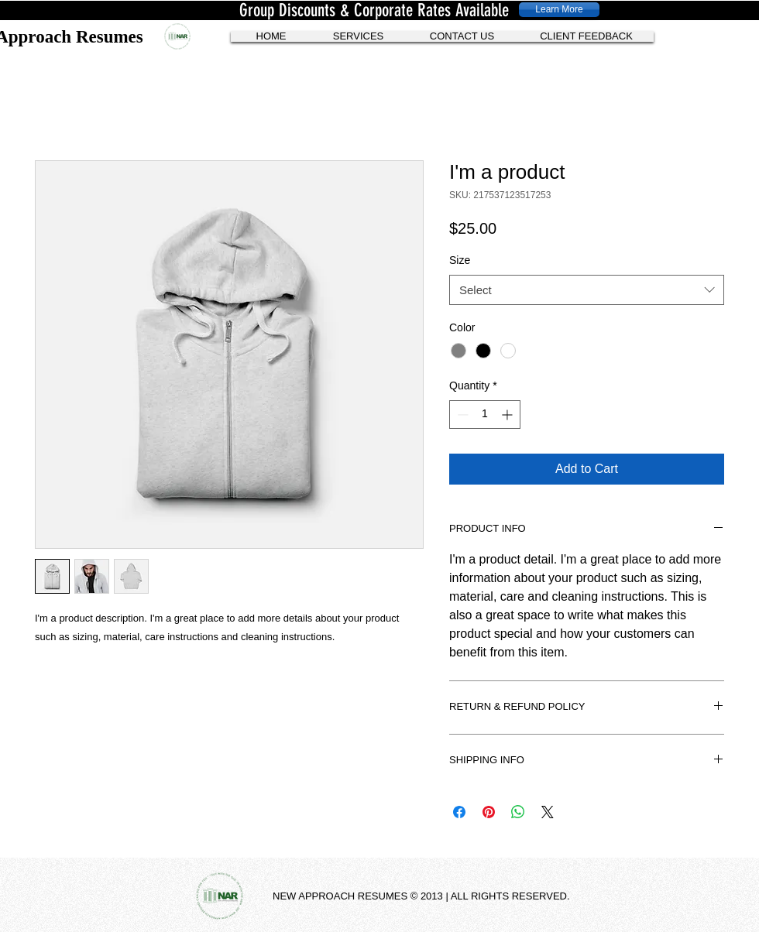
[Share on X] (547, 812)
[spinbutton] (485, 414)
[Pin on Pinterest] (488, 812)
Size (459, 260)
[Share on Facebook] (459, 812)
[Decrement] (461, 414)
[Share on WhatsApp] (518, 812)
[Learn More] (559, 9)
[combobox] (586, 290)
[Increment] (508, 414)
